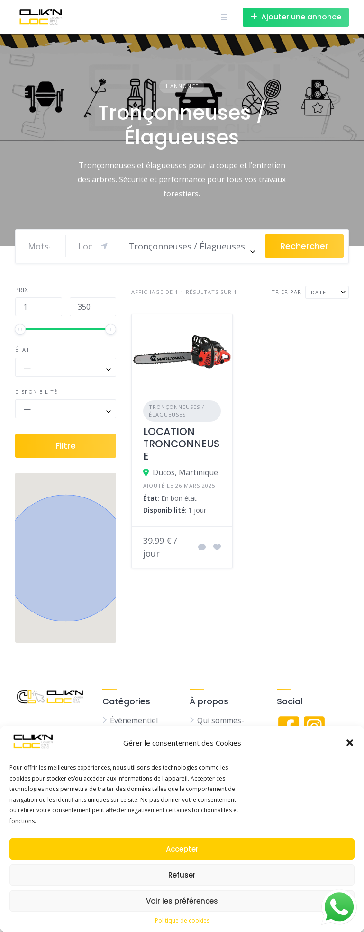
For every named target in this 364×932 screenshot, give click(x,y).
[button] (350, 742)
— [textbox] (27, 367)
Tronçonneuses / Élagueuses (176, 410)
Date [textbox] (318, 292)
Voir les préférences (182, 901)
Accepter (182, 849)
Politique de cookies (182, 920)
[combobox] (190, 246)
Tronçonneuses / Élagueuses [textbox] (186, 246)
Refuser (182, 875)
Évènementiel (134, 720)
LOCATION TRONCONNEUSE (181, 444)
